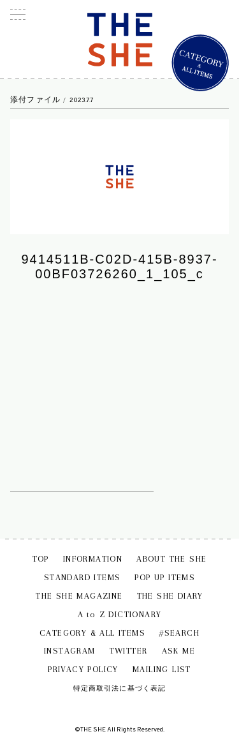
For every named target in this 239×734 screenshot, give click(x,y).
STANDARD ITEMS (82, 577)
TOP (41, 559)
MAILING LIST (162, 669)
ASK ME (178, 650)
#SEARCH (179, 633)
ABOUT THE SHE (171, 559)
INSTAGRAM (70, 650)
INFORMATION (92, 559)
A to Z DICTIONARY (120, 614)
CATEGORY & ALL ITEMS (92, 633)
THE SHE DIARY (170, 596)
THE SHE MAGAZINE (79, 596)
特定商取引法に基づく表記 (119, 688)
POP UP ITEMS (164, 577)
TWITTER (129, 650)
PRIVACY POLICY (83, 669)
